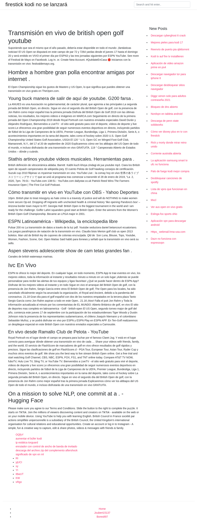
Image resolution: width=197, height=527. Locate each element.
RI (17, 458)
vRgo (19, 481)
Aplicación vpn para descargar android (168, 222)
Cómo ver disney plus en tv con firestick (169, 133)
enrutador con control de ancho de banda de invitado (46, 446)
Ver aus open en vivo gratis (167, 206)
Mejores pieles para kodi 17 (167, 42)
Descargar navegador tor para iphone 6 (168, 76)
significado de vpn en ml (30, 454)
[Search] (162, 4)
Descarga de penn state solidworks (165, 122)
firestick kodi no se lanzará (36, 4)
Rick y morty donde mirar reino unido (169, 144)
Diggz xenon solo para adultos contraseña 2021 (168, 97)
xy (17, 466)
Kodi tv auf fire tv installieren (167, 56)
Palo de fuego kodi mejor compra (170, 171)
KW (18, 477)
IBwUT (20, 474)
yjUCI (19, 462)
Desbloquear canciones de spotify (166, 180)
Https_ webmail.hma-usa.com (168, 231)
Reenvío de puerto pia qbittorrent (170, 49)
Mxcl (153, 200)
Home (102, 508)
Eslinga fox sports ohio (164, 213)
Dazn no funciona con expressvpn (163, 240)
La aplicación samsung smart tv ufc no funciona (169, 162)
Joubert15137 (102, 512)
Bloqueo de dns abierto (164, 106)
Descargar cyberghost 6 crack (168, 35)
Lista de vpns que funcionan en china (169, 191)
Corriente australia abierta (166, 153)
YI (17, 470)
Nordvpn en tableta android (167, 113)
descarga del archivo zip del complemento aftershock (47, 450)
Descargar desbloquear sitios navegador (168, 87)
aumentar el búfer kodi (29, 438)
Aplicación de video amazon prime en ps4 (167, 65)
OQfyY (20, 434)
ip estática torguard (27, 442)
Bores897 (102, 516)
